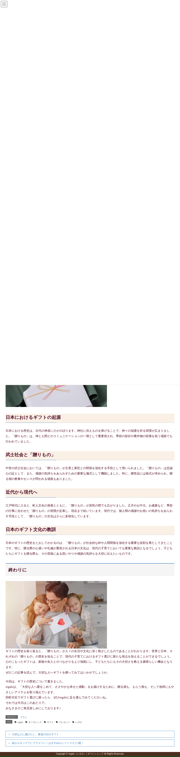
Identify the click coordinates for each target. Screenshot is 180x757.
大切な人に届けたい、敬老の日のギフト (35, 734)
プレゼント (64, 722)
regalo (20, 722)
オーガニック (35, 722)
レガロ (78, 722)
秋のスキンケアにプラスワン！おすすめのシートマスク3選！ (48, 743)
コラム (23, 717)
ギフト (50, 722)
